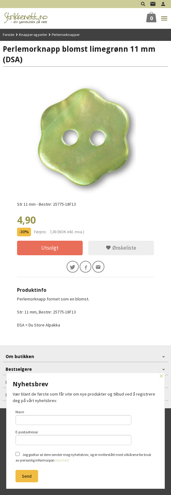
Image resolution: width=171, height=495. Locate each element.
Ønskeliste (121, 247)
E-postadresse (73, 437)
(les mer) (62, 460)
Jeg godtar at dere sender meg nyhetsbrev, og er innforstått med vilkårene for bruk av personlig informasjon (83, 457)
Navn (73, 417)
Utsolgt (50, 247)
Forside (8, 34)
